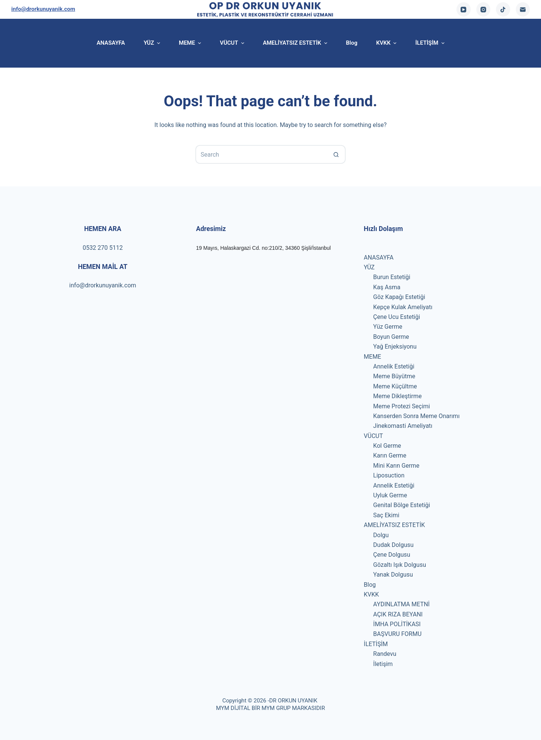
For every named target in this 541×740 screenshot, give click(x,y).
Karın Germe (389, 455)
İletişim (383, 664)
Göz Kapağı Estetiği (399, 297)
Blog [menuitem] (351, 42)
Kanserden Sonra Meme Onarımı (416, 416)
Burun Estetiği (391, 277)
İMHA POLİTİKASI (396, 624)
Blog (370, 584)
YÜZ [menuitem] (153, 43)
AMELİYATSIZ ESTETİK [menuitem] (296, 43)
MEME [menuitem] (191, 43)
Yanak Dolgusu (393, 574)
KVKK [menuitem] (387, 43)
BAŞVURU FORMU (397, 633)
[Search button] (336, 154)
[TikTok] (503, 9)
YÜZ (369, 267)
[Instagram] (483, 9)
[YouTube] (463, 9)
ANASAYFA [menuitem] (111, 42)
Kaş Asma (386, 287)
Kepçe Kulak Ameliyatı (402, 307)
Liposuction (388, 475)
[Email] (523, 9)
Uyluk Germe (390, 495)
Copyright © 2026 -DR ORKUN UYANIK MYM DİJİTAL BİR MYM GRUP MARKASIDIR (270, 704)
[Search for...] (261, 154)
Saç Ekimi (386, 515)
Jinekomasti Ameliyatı (402, 425)
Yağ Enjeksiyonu (394, 346)
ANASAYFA (378, 257)
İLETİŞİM (376, 644)
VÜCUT (373, 435)
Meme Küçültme (395, 386)
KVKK (371, 594)
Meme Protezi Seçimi (401, 406)
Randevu (384, 653)
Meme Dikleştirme (397, 396)
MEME (372, 356)
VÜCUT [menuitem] (233, 43)
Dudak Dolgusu (393, 544)
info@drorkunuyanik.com (43, 9)
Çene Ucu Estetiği (396, 316)
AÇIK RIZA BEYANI (398, 614)
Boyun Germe (391, 336)
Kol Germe (387, 445)
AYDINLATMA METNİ (401, 604)
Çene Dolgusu (391, 554)
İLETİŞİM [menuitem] (429, 43)
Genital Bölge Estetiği (401, 505)
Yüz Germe (387, 326)
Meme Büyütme (394, 376)
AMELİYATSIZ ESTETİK (394, 525)
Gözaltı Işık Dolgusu (399, 564)
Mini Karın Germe (396, 465)
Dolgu (380, 535)
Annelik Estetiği (393, 366)
